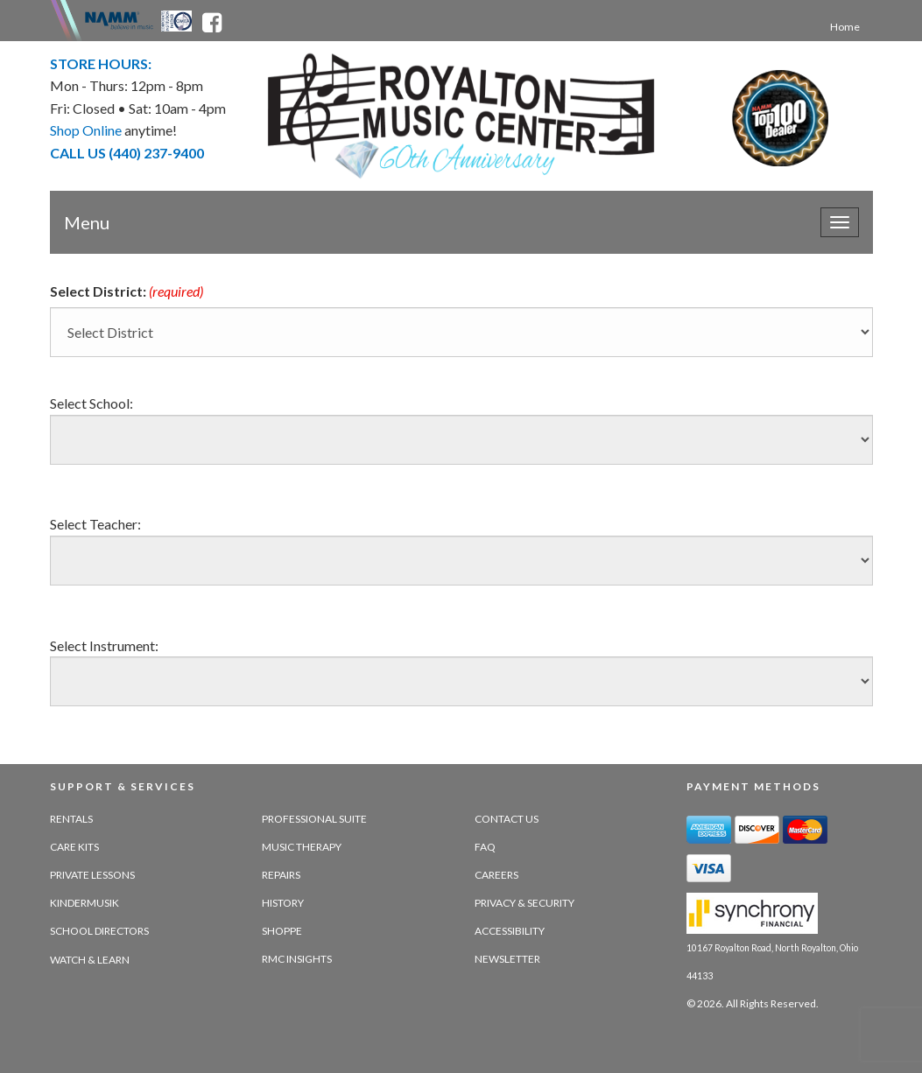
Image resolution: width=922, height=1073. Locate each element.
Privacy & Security (524, 902)
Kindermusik (84, 902)
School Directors (99, 930)
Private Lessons (92, 874)
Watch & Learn (90, 959)
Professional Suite (314, 818)
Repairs (281, 874)
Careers (496, 874)
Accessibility (510, 930)
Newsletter (507, 958)
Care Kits (74, 846)
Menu (86, 222)
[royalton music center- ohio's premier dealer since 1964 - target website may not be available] (461, 116)
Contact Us (506, 818)
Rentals (71, 818)
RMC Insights (297, 958)
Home (845, 26)
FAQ (485, 846)
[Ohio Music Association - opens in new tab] (177, 19)
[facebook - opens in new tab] (212, 19)
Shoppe (282, 930)
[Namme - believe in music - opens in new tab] (119, 19)
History (283, 902)
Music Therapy (301, 846)
